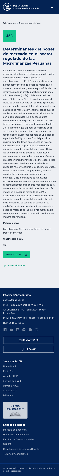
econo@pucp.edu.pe (13, 300)
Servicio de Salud (12, 381)
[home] (21, 7)
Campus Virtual (11, 385)
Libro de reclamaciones (15, 407)
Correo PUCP (10, 390)
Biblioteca (8, 395)
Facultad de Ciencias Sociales (18, 439)
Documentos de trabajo (30, 23)
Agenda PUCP (10, 376)
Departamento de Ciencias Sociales (21, 449)
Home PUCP (9, 366)
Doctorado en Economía (16, 434)
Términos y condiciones (15, 453)
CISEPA (7, 444)
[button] (52, 7)
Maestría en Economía (15, 429)
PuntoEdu (8, 371)
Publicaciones (9, 23)
